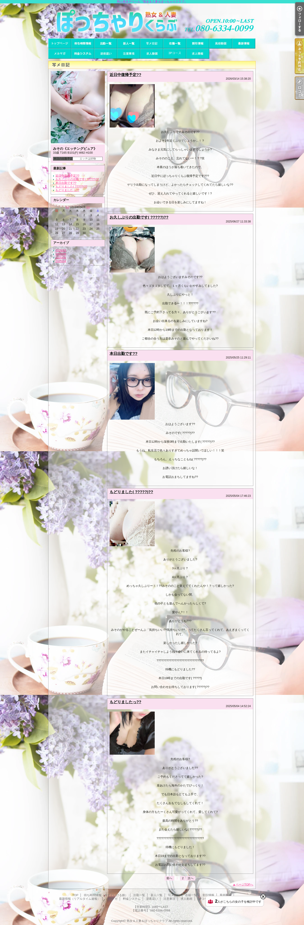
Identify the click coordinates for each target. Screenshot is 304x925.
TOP (59, 43)
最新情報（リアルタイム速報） (243, 43)
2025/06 (60, 254)
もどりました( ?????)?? (71, 186)
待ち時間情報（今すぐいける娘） (82, 43)
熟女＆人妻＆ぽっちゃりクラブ (147, 921)
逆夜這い (105, 54)
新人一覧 (128, 43)
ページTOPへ (244, 884)
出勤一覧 (105, 43)
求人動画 (151, 54)
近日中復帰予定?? (67, 175)
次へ (190, 878)
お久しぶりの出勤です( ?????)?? (77, 179)
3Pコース (174, 54)
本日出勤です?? (65, 183)
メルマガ (59, 54)
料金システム (82, 54)
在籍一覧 (174, 43)
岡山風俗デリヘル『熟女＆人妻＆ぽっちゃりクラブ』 (152, 20)
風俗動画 (220, 43)
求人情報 (197, 54)
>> (88, 207)
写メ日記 (151, 43)
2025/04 (60, 261)
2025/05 (60, 257)
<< (67, 207)
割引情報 (197, 43)
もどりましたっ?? (67, 190)
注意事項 (128, 54)
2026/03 (60, 250)
